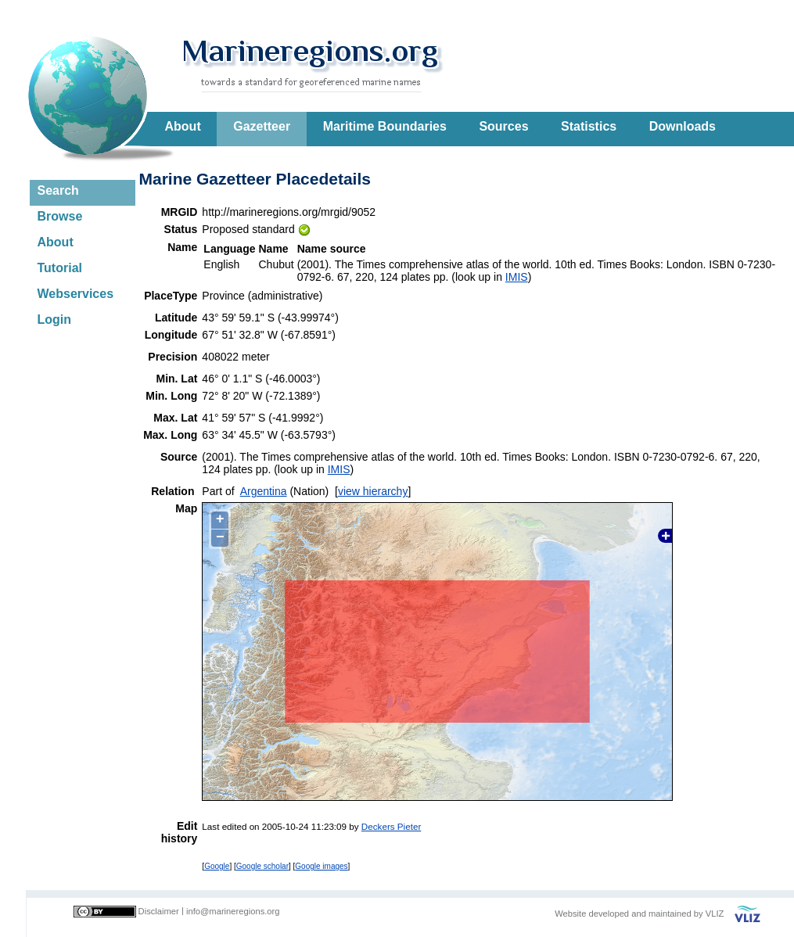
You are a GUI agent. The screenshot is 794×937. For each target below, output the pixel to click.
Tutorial (60, 268)
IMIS (516, 277)
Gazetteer (261, 126)
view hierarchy (373, 491)
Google (216, 866)
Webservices (76, 293)
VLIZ (715, 913)
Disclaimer (158, 911)
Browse (60, 216)
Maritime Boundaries (385, 126)
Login (55, 319)
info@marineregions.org (233, 911)
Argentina (263, 491)
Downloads (682, 126)
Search (58, 190)
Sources (503, 126)
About (183, 126)
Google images (321, 866)
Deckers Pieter (391, 826)
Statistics (588, 126)
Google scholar (262, 866)
